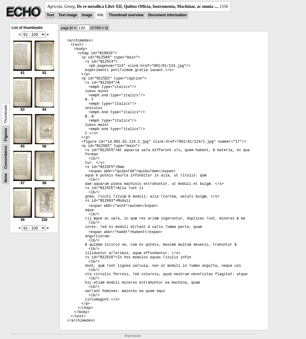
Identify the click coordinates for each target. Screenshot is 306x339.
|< (71, 28)
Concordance (6, 157)
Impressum (133, 335)
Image (87, 15)
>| (106, 28)
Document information (167, 15)
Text (50, 15)
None (6, 177)
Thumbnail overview (126, 15)
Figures (6, 134)
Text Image (67, 15)
